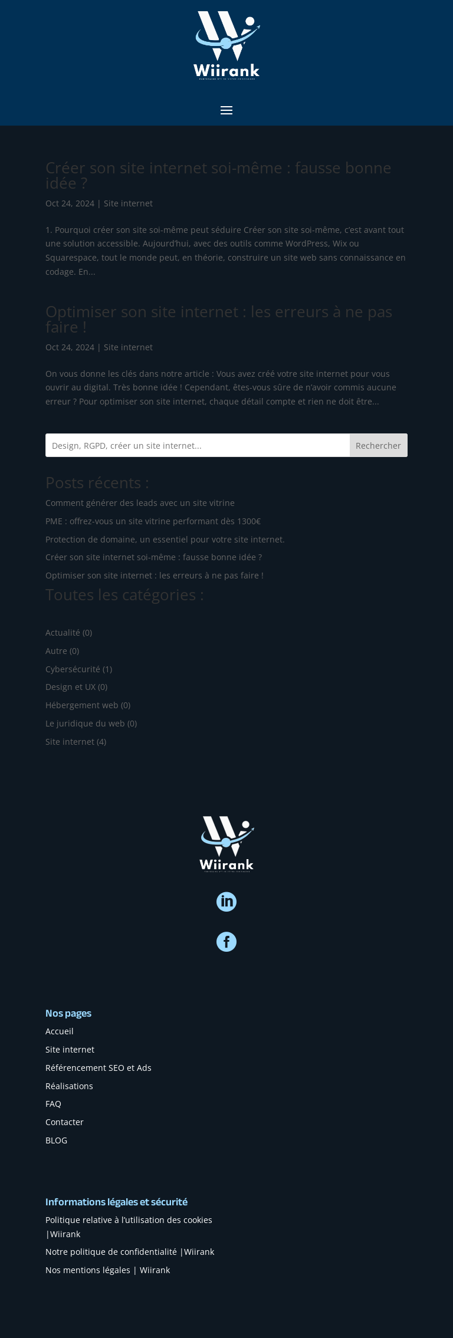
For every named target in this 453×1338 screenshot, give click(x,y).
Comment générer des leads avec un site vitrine (140, 502)
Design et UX (70, 686)
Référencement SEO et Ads (98, 1067)
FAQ (53, 1103)
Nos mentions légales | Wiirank (107, 1269)
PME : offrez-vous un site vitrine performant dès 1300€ (153, 521)
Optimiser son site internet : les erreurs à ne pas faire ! (218, 319)
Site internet (128, 203)
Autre (56, 650)
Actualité (62, 632)
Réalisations (69, 1086)
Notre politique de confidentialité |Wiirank (129, 1251)
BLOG (56, 1140)
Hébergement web (82, 705)
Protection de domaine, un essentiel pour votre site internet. (165, 539)
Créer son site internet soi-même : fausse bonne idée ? (218, 175)
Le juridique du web (85, 723)
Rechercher (378, 445)
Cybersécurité (72, 669)
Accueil (59, 1031)
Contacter (64, 1121)
